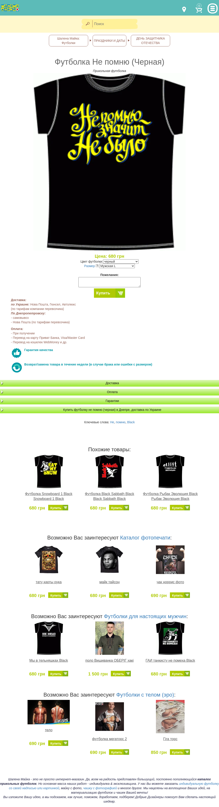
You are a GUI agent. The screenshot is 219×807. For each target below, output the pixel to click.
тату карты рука (49, 582)
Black (131, 422)
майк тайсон (109, 582)
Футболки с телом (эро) (145, 695)
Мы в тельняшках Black (48, 660)
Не (112, 422)
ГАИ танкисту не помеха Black (170, 660)
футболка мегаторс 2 (109, 739)
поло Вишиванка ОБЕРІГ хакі (109, 660)
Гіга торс (170, 739)
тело (48, 730)
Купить (103, 293)
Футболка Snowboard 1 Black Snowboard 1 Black (48, 496)
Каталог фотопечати (145, 538)
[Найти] (87, 24)
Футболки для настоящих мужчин (145, 616)
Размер (91, 266)
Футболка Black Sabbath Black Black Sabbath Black (109, 496)
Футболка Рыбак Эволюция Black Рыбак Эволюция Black (170, 496)
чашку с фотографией (100, 788)
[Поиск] (116, 24)
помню (120, 422)
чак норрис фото (170, 582)
